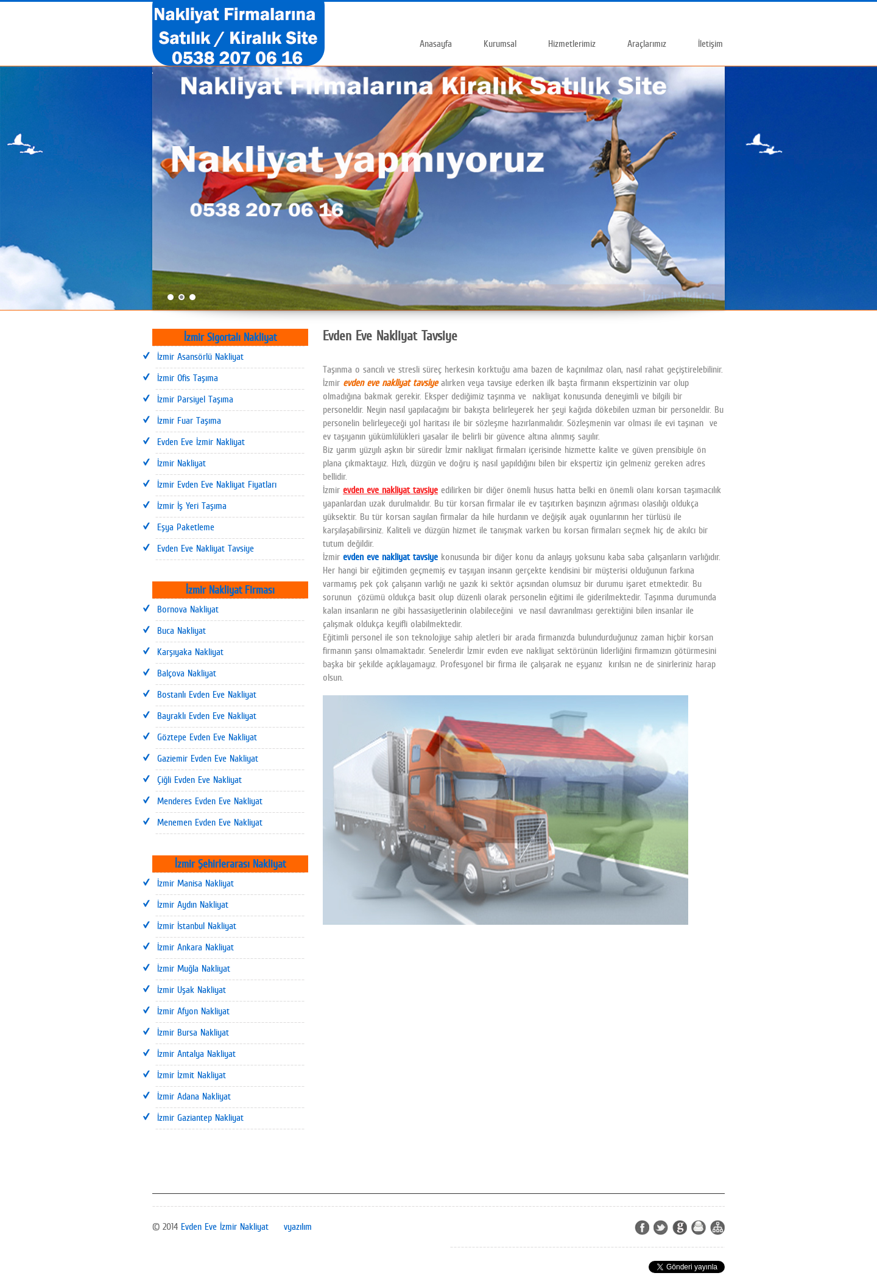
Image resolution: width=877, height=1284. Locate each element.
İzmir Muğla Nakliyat (193, 968)
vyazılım (298, 1226)
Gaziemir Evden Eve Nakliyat (207, 758)
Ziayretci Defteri (698, 1227)
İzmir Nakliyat (181, 463)
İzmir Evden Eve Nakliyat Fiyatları (216, 484)
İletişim (710, 43)
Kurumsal (500, 43)
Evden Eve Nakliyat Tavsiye (205, 548)
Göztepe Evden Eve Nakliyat (207, 737)
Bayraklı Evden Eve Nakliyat (206, 715)
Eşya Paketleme (185, 527)
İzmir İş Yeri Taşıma (192, 505)
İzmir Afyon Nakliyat (193, 1011)
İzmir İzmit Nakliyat (191, 1075)
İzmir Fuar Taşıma (189, 420)
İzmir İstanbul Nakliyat (196, 925)
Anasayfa (436, 43)
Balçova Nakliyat (186, 673)
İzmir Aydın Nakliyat (192, 904)
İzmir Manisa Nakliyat (195, 883)
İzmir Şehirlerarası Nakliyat (230, 863)
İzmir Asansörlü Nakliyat (200, 356)
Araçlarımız (646, 43)
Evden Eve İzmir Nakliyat (201, 441)
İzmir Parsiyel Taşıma (195, 399)
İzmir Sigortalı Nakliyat (230, 337)
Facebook (642, 1227)
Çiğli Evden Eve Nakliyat (199, 779)
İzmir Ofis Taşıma (187, 378)
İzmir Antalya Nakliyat (196, 1053)
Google (679, 1227)
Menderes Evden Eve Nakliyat (209, 801)
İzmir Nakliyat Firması (230, 589)
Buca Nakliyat (181, 630)
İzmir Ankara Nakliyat (195, 947)
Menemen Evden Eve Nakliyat (209, 822)
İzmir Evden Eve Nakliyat (366, 955)
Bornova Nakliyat (188, 609)
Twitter (660, 1227)
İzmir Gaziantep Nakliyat (200, 1117)
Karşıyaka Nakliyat (190, 652)
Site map (717, 1227)
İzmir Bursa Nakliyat (193, 1032)
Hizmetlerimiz (572, 43)
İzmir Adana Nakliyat (194, 1096)
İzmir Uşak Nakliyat (191, 989)
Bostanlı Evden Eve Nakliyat (206, 694)
